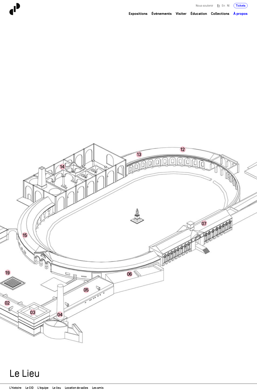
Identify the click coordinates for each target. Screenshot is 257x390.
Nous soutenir (204, 5)
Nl (228, 5)
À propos (240, 14)
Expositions (138, 14)
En (223, 5)
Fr (218, 5)
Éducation (199, 14)
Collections (220, 14)
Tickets (240, 5)
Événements (162, 14)
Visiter (181, 14)
